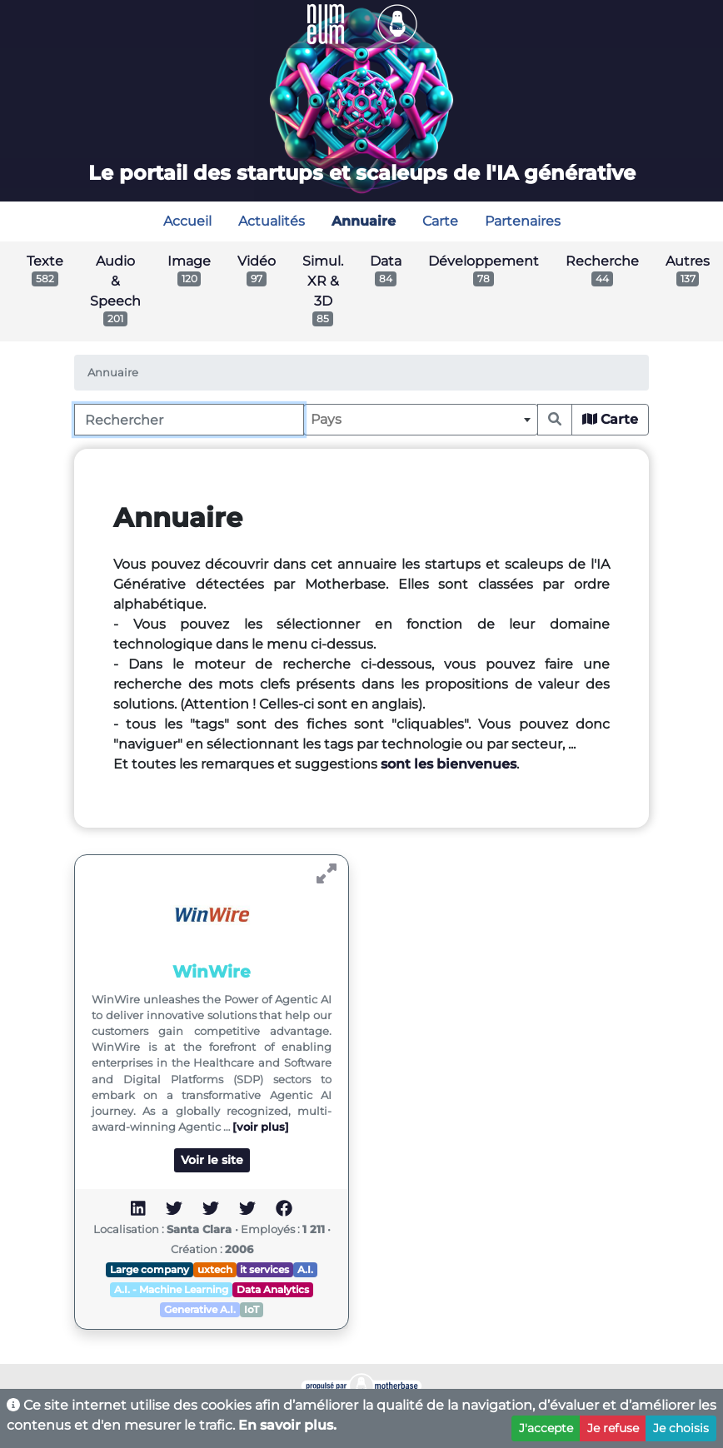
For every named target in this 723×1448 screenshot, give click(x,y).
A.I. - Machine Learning (171, 1289)
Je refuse (613, 1428)
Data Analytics (273, 1289)
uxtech (214, 1269)
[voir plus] (260, 1127)
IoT (251, 1309)
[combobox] (420, 419)
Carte (610, 419)
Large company (149, 1269)
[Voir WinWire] (326, 873)
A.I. (305, 1269)
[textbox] (420, 420)
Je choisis (681, 1428)
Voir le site (212, 1159)
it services (264, 1269)
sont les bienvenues (448, 764)
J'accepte (546, 1428)
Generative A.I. (200, 1309)
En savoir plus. (287, 1425)
